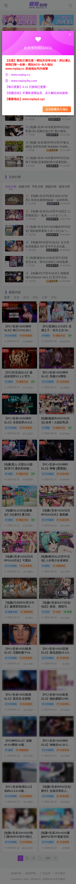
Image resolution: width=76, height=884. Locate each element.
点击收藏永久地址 (56, 109)
